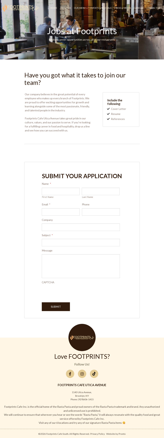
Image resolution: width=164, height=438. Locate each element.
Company (47, 219)
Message (47, 250)
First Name (48, 197)
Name (46, 183)
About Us (65, 8)
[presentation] (64, 292)
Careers (139, 8)
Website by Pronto (116, 433)
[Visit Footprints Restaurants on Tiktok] (94, 373)
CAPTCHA (48, 282)
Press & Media (122, 8)
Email (46, 204)
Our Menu (81, 8)
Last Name (87, 197)
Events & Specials (101, 8)
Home (53, 8)
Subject (47, 235)
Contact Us (153, 8)
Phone (85, 204)
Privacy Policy (97, 433)
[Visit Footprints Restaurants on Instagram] (82, 373)
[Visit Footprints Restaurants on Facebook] (70, 373)
